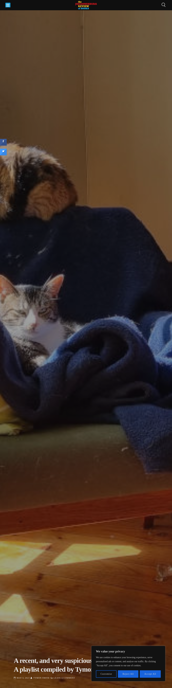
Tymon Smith (41, 678)
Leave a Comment (64, 678)
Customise (106, 674)
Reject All (128, 674)
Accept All (150, 674)
